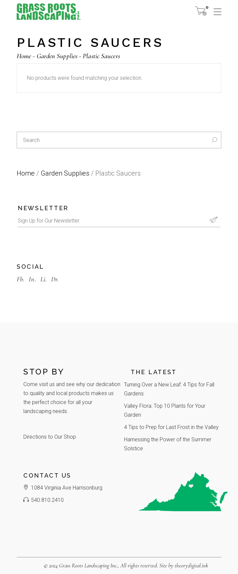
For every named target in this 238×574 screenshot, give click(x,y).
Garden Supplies (65, 173)
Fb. (20, 279)
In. (32, 279)
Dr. (55, 279)
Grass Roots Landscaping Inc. (88, 565)
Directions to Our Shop (49, 437)
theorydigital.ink (191, 565)
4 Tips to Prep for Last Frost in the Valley (171, 427)
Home (26, 173)
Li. (43, 279)
